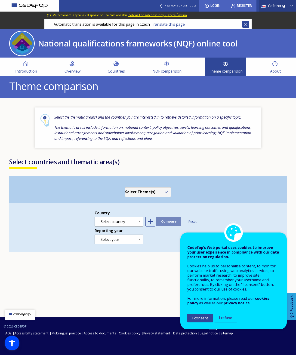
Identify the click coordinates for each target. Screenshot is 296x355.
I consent (200, 318)
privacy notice (237, 303)
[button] (12, 343)
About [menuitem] (275, 71)
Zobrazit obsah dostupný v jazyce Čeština (157, 15)
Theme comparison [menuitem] (226, 71)
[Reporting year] (119, 239)
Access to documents (100, 333)
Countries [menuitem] (116, 71)
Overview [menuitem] (72, 71)
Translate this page (168, 24)
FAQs (7, 333)
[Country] (119, 221)
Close (245, 24)
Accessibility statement (31, 333)
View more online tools (180, 5)
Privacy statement (156, 333)
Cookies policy (129, 333)
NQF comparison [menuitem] (167, 71)
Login (215, 5)
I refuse (225, 318)
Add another (150, 221)
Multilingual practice (66, 333)
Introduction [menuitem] (26, 71)
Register (244, 5)
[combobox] (149, 192)
